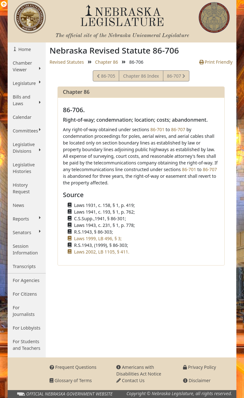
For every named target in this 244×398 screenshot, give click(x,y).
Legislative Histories (24, 168)
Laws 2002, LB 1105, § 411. (101, 252)
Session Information (25, 249)
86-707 (176, 76)
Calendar (22, 117)
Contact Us (130, 380)
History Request (21, 188)
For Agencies (26, 280)
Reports (27, 218)
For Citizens (25, 294)
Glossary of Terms (71, 380)
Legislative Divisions (27, 147)
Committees (27, 130)
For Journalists (24, 311)
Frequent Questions (73, 367)
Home (24, 49)
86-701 (157, 129)
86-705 (106, 76)
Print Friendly (216, 62)
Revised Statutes (67, 62)
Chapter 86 (106, 62)
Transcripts (24, 266)
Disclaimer (197, 380)
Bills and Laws (27, 100)
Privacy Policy (199, 367)
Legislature (27, 83)
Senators (27, 232)
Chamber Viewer (27, 66)
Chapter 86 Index (141, 76)
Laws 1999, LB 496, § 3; (98, 238)
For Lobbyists (26, 328)
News (18, 205)
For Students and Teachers (26, 344)
